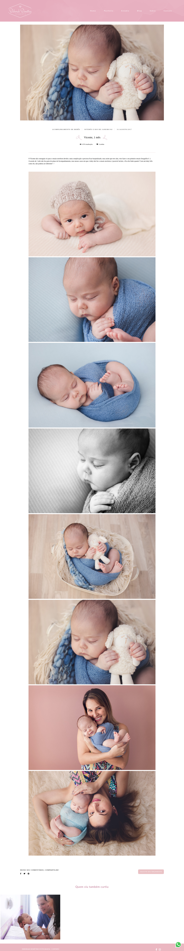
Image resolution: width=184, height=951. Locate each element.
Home (93, 11)
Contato (168, 11)
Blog (139, 11)
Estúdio (125, 11)
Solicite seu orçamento (151, 872)
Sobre (153, 11)
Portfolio (108, 11)
